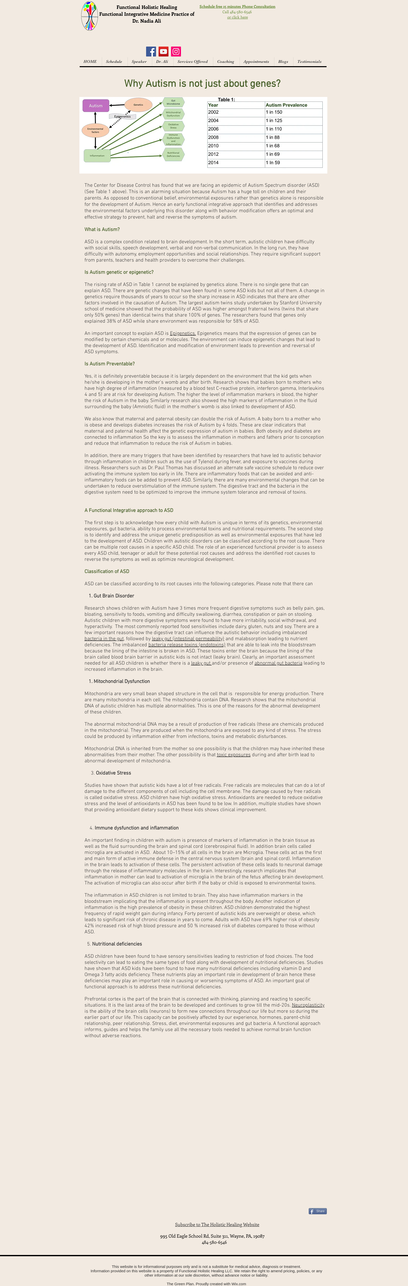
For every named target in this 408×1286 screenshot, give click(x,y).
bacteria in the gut (104, 639)
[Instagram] (176, 51)
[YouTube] (163, 51)
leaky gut (201, 663)
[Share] (318, 1211)
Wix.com (238, 1284)
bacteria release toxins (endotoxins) (187, 645)
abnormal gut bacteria (278, 663)
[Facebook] (151, 51)
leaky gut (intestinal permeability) (188, 639)
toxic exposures (234, 755)
